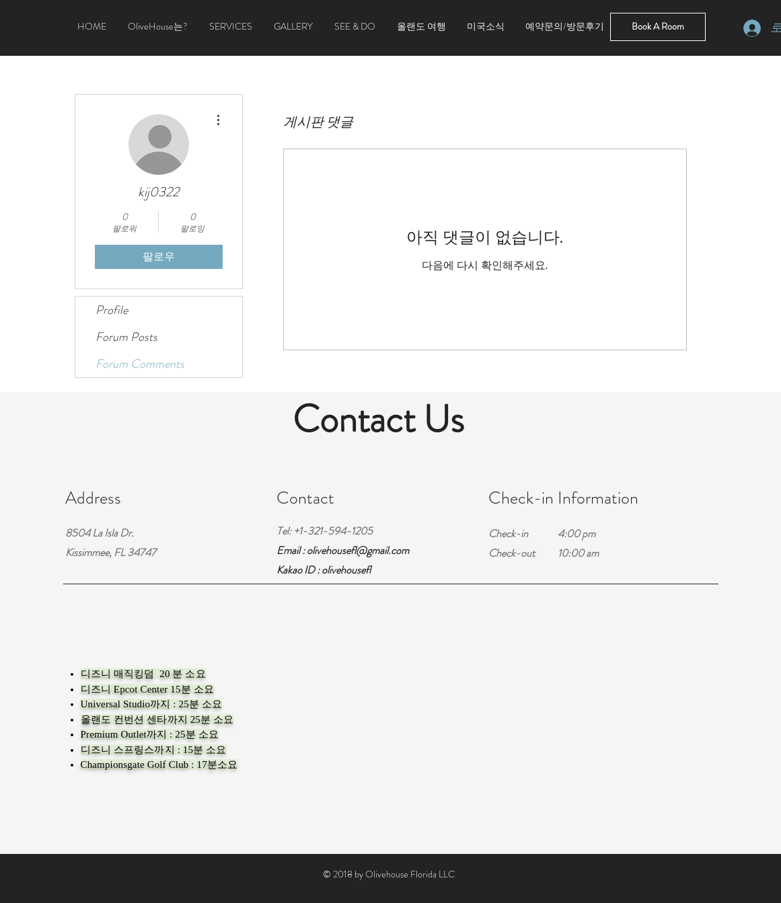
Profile (112, 310)
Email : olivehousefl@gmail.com (342, 550)
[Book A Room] (658, 27)
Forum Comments (140, 363)
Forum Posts (126, 337)
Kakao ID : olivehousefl (323, 570)
